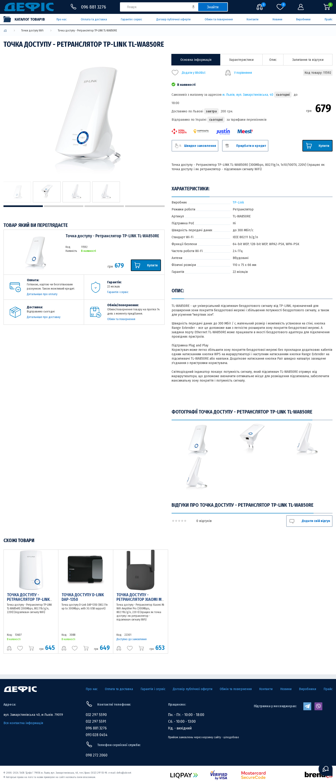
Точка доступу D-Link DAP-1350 (83, 597)
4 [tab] (144, 206)
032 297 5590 (96, 715)
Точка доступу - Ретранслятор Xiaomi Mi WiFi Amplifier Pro (139, 599)
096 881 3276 (96, 728)
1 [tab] (23, 206)
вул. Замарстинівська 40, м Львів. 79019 (33, 715)
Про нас (62, 19)
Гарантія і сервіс (131, 19)
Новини (277, 19)
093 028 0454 (96, 735)
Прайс (329, 19)
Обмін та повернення (219, 19)
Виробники (303, 19)
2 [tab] (63, 206)
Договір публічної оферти (173, 19)
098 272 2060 (96, 755)
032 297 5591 (96, 721)
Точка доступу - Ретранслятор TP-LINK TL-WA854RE (28, 599)
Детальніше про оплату (42, 294)
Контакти (252, 19)
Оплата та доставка (94, 19)
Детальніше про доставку (43, 317)
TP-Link (238, 202)
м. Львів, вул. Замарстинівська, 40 (248, 95)
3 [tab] (104, 206)
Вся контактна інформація (23, 723)
